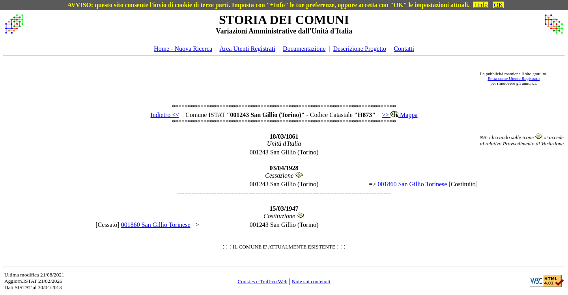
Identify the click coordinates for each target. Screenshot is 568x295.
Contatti (404, 48)
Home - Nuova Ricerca (183, 48)
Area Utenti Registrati (247, 48)
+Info (481, 5)
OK (498, 5)
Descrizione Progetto (359, 48)
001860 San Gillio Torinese (412, 184)
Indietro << (165, 114)
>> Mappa (399, 114)
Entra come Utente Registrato (514, 78)
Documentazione (304, 48)
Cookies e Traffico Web (262, 281)
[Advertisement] (248, 78)
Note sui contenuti (311, 281)
